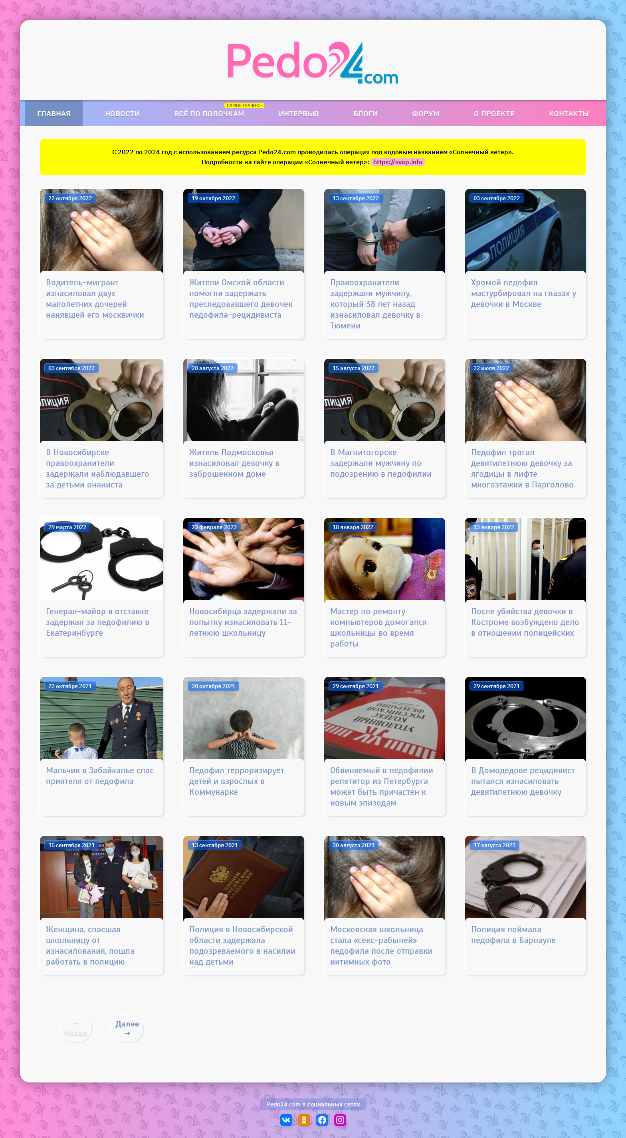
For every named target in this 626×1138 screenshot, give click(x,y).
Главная (54, 113)
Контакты (569, 113)
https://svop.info (397, 162)
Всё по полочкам (209, 113)
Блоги (365, 113)
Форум (426, 113)
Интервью (299, 113)
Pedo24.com (283, 1104)
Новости (122, 113)
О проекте (494, 113)
